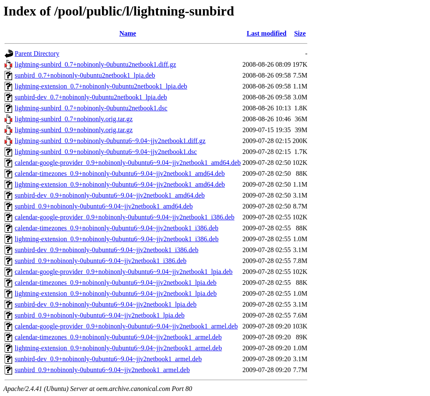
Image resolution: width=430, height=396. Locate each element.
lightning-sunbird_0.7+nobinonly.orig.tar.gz (74, 118)
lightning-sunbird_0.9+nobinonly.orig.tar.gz (74, 129)
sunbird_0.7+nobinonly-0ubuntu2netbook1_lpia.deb (85, 75)
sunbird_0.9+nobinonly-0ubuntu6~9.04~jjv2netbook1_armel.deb (102, 369)
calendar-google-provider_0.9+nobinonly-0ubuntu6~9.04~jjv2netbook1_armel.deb (126, 326)
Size (300, 33)
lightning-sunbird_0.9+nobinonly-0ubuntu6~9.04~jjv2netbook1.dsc (106, 151)
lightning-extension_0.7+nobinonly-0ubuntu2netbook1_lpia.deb (101, 86)
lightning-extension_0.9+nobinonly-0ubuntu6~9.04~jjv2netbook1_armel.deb (118, 348)
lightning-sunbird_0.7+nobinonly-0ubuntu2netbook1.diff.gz (95, 64)
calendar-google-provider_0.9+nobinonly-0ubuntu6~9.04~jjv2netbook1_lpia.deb (124, 271)
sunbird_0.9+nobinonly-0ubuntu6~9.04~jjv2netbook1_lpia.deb (100, 315)
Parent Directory (37, 53)
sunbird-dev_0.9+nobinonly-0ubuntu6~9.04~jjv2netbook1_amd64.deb (110, 195)
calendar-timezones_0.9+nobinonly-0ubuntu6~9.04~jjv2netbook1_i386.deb (116, 228)
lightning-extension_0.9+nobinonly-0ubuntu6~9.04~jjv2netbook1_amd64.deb (120, 184)
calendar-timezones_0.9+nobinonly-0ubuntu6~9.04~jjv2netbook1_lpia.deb (116, 282)
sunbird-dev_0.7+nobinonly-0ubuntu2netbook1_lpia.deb (91, 97)
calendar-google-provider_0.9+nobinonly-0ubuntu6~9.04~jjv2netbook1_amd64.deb (128, 162)
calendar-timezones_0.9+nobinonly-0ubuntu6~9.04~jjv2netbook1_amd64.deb (120, 173)
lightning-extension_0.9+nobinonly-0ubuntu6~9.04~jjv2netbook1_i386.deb (116, 238)
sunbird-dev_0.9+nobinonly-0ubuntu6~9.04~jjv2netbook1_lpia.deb (106, 304)
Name (127, 33)
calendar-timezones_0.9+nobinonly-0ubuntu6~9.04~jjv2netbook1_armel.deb (118, 337)
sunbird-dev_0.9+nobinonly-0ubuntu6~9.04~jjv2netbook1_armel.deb (108, 358)
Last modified (267, 33)
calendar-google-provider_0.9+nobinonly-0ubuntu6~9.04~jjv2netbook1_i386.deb (124, 217)
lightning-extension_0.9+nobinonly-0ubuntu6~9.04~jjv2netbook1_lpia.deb (116, 293)
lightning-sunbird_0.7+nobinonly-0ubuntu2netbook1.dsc (91, 108)
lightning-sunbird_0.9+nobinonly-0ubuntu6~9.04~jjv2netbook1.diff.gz (110, 140)
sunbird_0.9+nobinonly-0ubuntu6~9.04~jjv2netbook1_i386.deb (100, 260)
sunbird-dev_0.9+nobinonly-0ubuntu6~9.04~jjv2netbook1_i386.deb (106, 249)
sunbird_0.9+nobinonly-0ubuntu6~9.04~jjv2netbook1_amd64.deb (104, 206)
